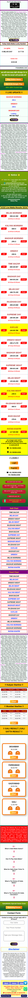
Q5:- (14, 893)
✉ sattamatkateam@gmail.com (14, 994)
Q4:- (14, 881)
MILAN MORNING (14, 558)
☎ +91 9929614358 (14, 448)
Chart (14, 701)
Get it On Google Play (14, 84)
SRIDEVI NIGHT (14, 519)
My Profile (14, 40)
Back (6, 983)
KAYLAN (14, 548)
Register (14, 468)
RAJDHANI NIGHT (14, 525)
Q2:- (14, 858)
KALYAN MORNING (14, 561)
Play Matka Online (21, 12)
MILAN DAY (14, 516)
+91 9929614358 (14, 452)
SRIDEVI (14, 554)
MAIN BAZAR (14, 532)
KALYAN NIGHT (14, 528)
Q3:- (14, 869)
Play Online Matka (14, 79)
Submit (14, 944)
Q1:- (14, 848)
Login (14, 463)
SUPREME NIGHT (14, 538)
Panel (23, 216)
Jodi (4, 216)
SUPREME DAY (14, 535)
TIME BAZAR (14, 512)
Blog (21, 983)
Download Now (6, 995)
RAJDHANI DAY (14, 545)
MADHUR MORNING (14, 564)
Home (14, 983)
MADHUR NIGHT (14, 541)
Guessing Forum (14, 907)
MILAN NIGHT (14, 522)
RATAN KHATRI (14, 567)
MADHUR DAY (14, 551)
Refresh (14, 120)
